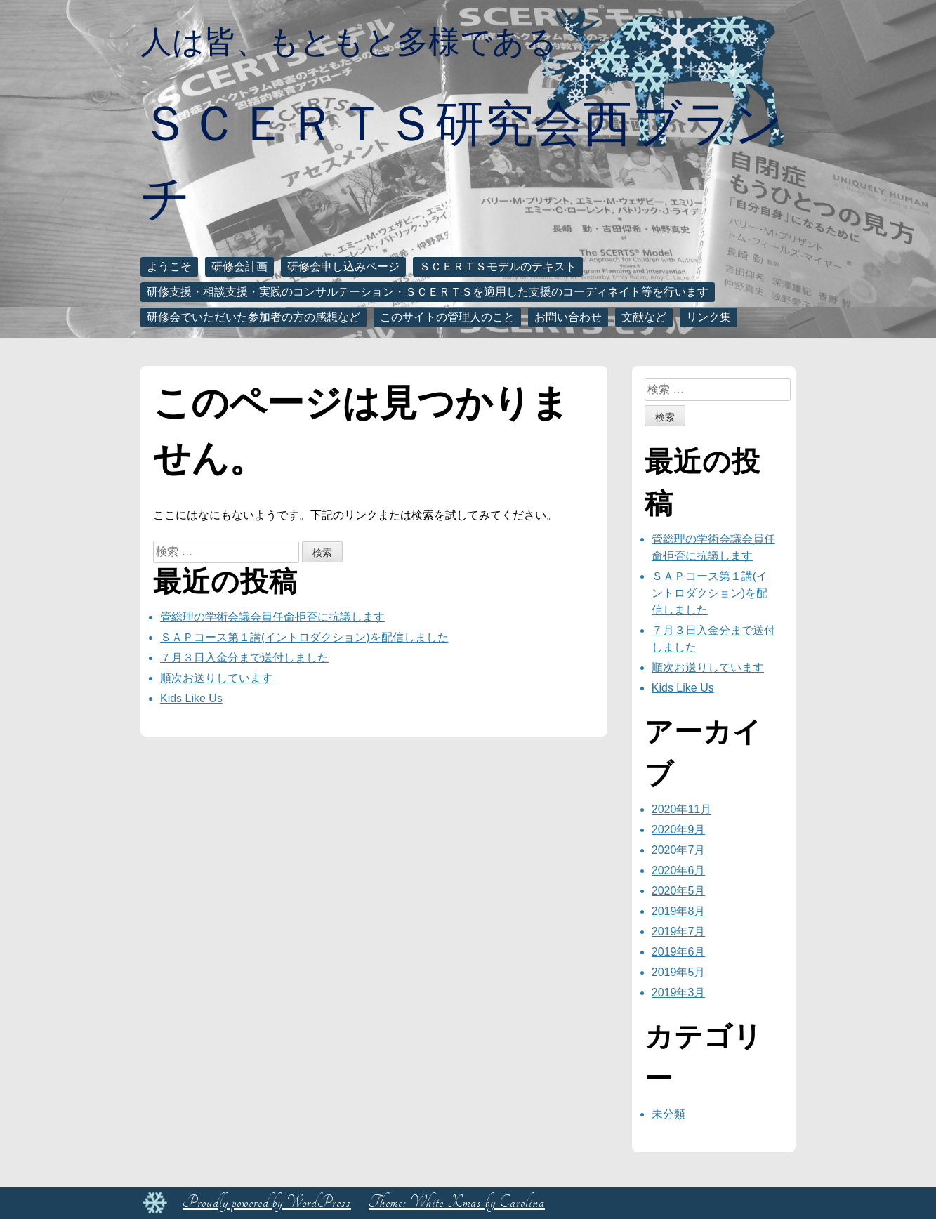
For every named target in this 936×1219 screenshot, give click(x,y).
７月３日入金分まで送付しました (244, 658)
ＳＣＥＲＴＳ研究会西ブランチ (462, 160)
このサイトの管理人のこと (447, 317)
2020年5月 (679, 891)
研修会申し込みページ (343, 266)
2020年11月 (681, 809)
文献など (643, 317)
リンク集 (708, 317)
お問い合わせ (568, 317)
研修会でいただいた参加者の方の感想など (253, 317)
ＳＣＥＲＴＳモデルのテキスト (497, 266)
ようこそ (169, 266)
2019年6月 (679, 952)
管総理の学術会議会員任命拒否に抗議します (272, 617)
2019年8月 (679, 911)
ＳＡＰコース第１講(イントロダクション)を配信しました (304, 637)
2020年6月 (679, 870)
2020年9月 (679, 830)
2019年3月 (679, 993)
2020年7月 (679, 850)
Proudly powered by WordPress (267, 1202)
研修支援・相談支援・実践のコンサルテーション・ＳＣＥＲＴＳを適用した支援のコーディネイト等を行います (427, 292)
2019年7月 (679, 931)
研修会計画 (239, 266)
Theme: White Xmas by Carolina (457, 1202)
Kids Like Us (191, 698)
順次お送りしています (216, 678)
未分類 (668, 1114)
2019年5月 (679, 972)
